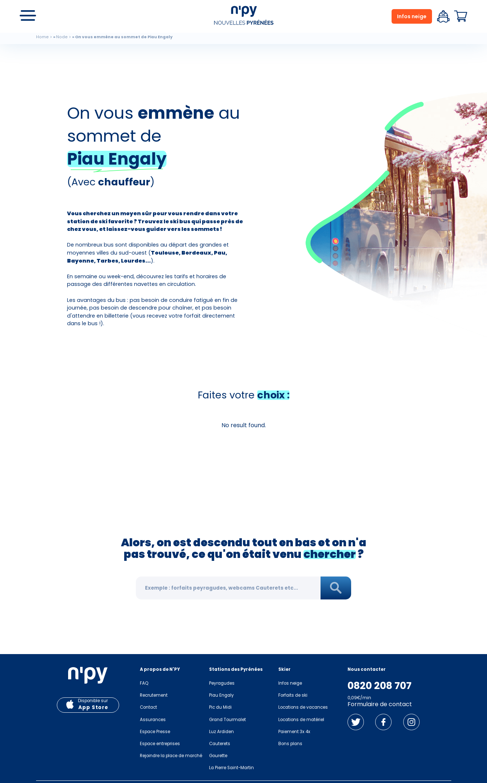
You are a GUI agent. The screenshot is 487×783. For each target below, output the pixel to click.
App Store (93, 707)
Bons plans (290, 744)
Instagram (411, 722)
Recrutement (154, 695)
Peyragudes (222, 683)
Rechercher (335, 588)
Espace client (443, 16)
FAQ (144, 683)
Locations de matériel (301, 720)
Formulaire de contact (379, 704)
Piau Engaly (221, 695)
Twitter (355, 722)
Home (42, 37)
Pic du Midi (220, 707)
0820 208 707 (379, 686)
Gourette (218, 756)
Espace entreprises (160, 744)
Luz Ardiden (221, 732)
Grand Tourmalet (227, 720)
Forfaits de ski (292, 695)
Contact (148, 707)
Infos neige (412, 16)
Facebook (383, 722)
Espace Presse (155, 732)
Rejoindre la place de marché (171, 756)
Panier (460, 16)
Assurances (153, 720)
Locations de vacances (303, 707)
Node (62, 37)
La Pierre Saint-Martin (231, 768)
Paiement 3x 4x (294, 732)
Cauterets (219, 744)
